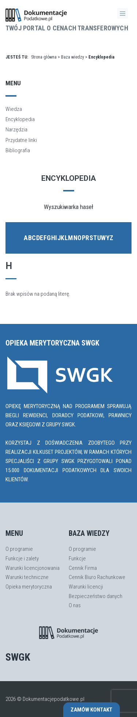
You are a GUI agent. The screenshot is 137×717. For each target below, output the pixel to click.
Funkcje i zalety (22, 558)
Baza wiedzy (72, 57)
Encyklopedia (20, 119)
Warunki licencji (86, 586)
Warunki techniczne (27, 577)
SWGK (17, 657)
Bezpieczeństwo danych (95, 596)
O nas (75, 605)
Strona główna (44, 57)
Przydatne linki (21, 140)
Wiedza (13, 109)
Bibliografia (17, 150)
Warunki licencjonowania (32, 568)
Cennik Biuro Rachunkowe (97, 577)
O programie (19, 549)
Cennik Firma (83, 568)
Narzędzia (16, 129)
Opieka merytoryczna (28, 586)
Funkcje (77, 558)
